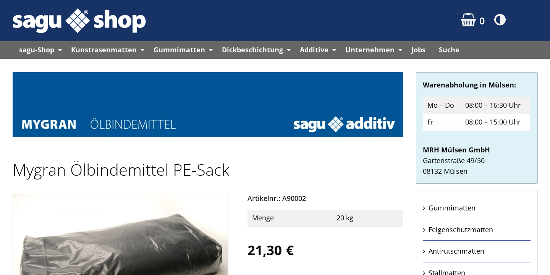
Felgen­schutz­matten (461, 229)
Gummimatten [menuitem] (179, 49)
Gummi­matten (452, 207)
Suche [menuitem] (449, 49)
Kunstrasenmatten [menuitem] (104, 49)
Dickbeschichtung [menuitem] (252, 49)
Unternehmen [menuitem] (370, 49)
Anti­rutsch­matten (456, 251)
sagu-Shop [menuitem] (36, 49)
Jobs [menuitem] (418, 49)
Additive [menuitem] (314, 49)
